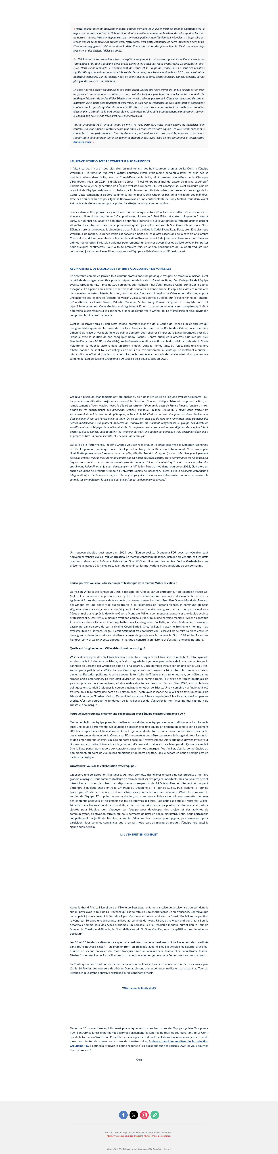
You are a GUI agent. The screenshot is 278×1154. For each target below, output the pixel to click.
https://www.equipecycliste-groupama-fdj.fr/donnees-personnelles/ (139, 1135)
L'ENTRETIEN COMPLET (142, 834)
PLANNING (148, 988)
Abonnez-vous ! (83, 142)
